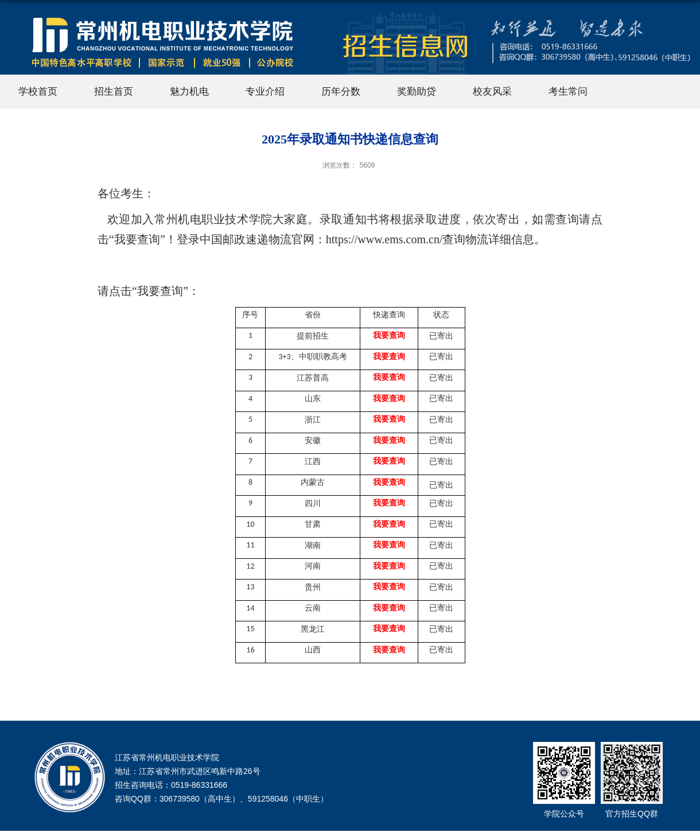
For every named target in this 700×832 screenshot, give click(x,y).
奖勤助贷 (416, 91)
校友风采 (492, 91)
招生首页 (113, 91)
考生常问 (568, 91)
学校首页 (37, 91)
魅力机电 (189, 91)
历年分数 (340, 91)
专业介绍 (265, 91)
